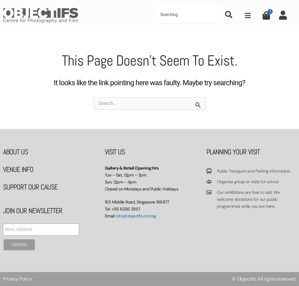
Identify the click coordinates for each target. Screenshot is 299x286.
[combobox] (189, 14)
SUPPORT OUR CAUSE (30, 187)
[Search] (230, 14)
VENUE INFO (18, 169)
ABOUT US (15, 151)
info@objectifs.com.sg (136, 216)
